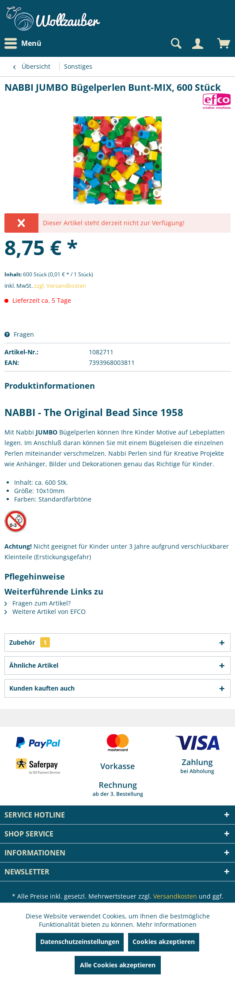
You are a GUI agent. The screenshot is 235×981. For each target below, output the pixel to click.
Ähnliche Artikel (33, 665)
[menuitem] (25, 43)
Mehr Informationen (166, 924)
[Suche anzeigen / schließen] (175, 43)
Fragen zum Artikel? (37, 603)
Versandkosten (175, 896)
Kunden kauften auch (42, 688)
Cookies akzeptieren (164, 941)
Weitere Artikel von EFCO (45, 611)
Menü (23, 43)
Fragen (19, 334)
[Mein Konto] (197, 43)
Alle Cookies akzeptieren (117, 965)
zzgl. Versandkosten (60, 286)
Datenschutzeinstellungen (79, 941)
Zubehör (29, 642)
